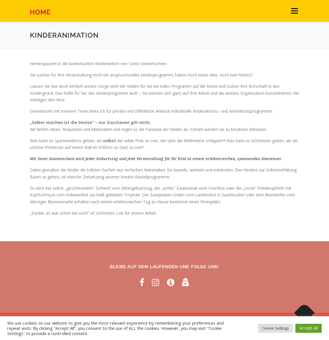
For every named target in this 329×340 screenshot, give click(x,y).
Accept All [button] (308, 328)
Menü (294, 11)
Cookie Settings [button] (275, 328)
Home (40, 12)
